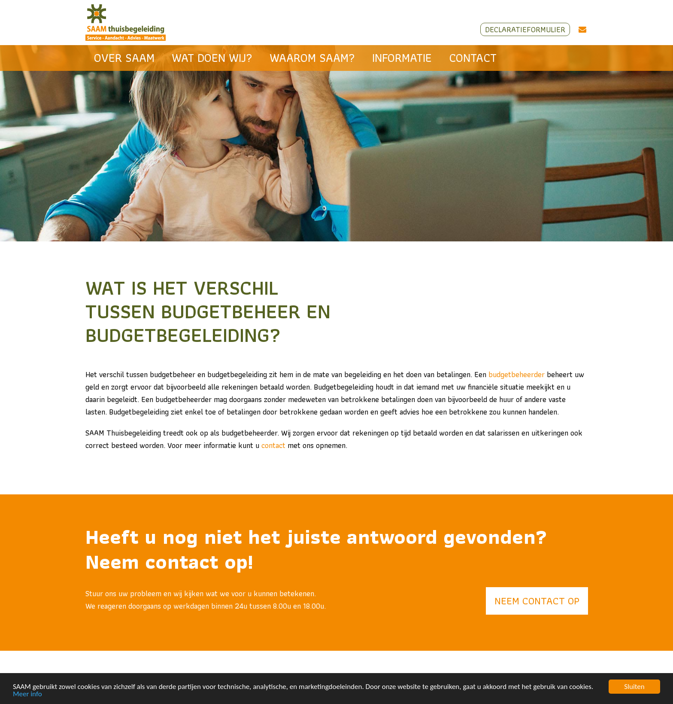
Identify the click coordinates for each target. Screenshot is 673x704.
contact (273, 445)
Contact (473, 57)
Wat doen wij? (212, 57)
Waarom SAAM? (312, 57)
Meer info (27, 694)
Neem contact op (536, 600)
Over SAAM (124, 57)
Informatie (402, 57)
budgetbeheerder (516, 374)
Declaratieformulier (525, 29)
